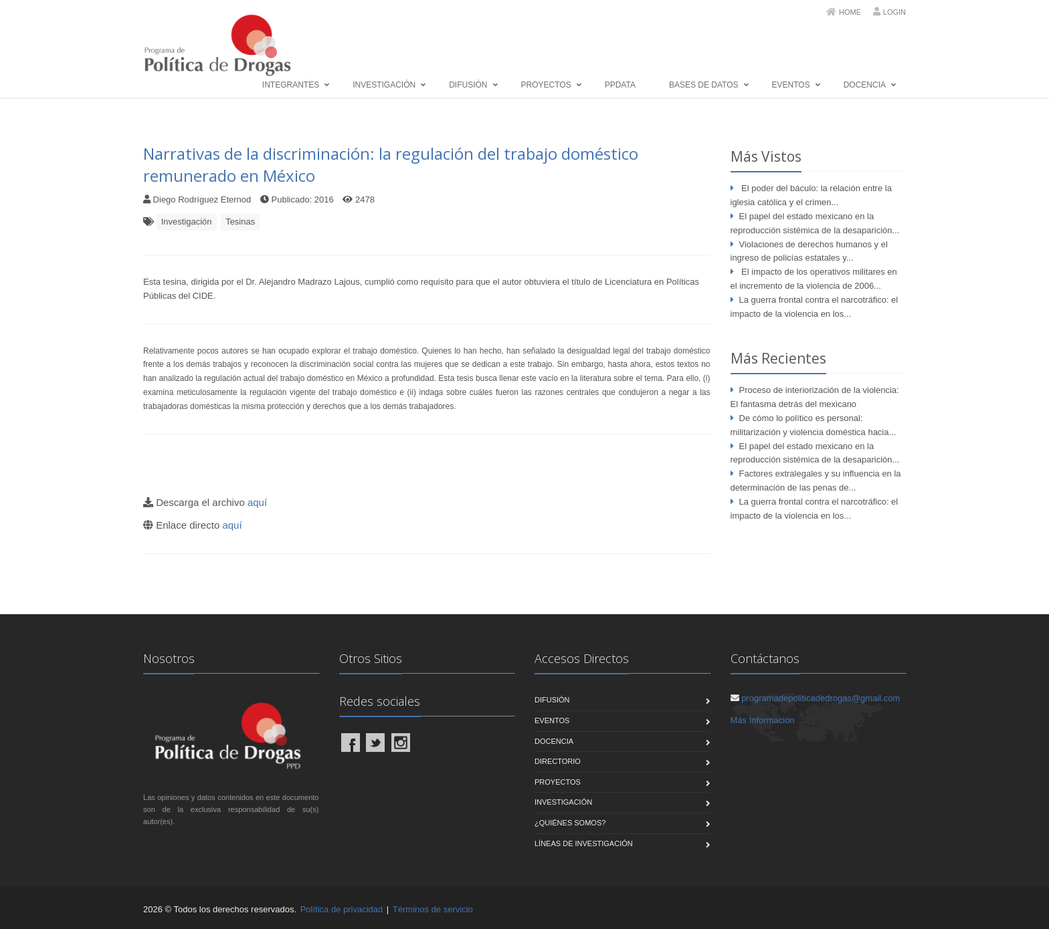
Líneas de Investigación (584, 843)
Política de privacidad (341, 909)
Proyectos (546, 85)
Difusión (468, 85)
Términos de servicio (433, 909)
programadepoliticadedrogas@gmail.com (820, 698)
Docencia (865, 85)
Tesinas (240, 222)
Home (850, 12)
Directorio (558, 761)
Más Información (763, 720)
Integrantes (290, 85)
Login (894, 12)
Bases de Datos (704, 85)
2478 (365, 199)
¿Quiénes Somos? (570, 823)
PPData (620, 85)
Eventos (791, 85)
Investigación (384, 85)
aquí (257, 502)
